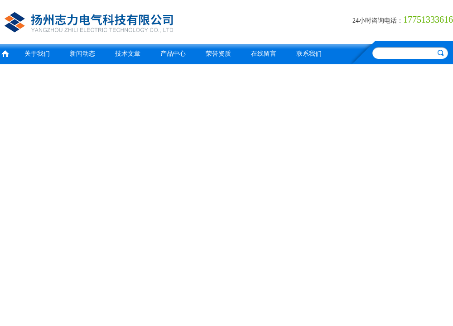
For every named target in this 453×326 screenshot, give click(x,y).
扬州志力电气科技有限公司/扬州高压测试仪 (111, 20)
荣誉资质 (218, 53)
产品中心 (173, 53)
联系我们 (309, 53)
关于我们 (37, 53)
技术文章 (127, 53)
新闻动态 (82, 53)
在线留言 (263, 53)
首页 (5, 52)
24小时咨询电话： (377, 20)
